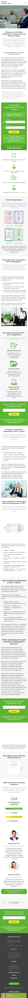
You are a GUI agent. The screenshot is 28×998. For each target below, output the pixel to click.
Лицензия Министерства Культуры (14, 968)
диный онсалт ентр (6, 2)
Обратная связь (14, 983)
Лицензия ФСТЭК (14, 967)
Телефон (8, 125)
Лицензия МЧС (14, 965)
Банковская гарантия (14, 972)
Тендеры (14, 975)
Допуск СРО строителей (14, 952)
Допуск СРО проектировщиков (14, 954)
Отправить (14, 132)
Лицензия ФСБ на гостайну (14, 966)
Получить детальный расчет (15, 987)
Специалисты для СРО (14, 957)
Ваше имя (8, 119)
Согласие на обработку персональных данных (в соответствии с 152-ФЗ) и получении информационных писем (14, 421)
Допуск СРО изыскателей (14, 955)
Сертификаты (14, 978)
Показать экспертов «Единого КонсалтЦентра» (14, 891)
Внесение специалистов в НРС (14, 956)
